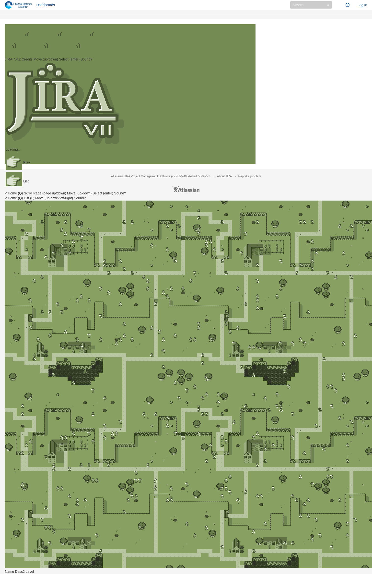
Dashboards (45, 5)
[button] (338, 5)
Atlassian (186, 189)
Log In (362, 5)
